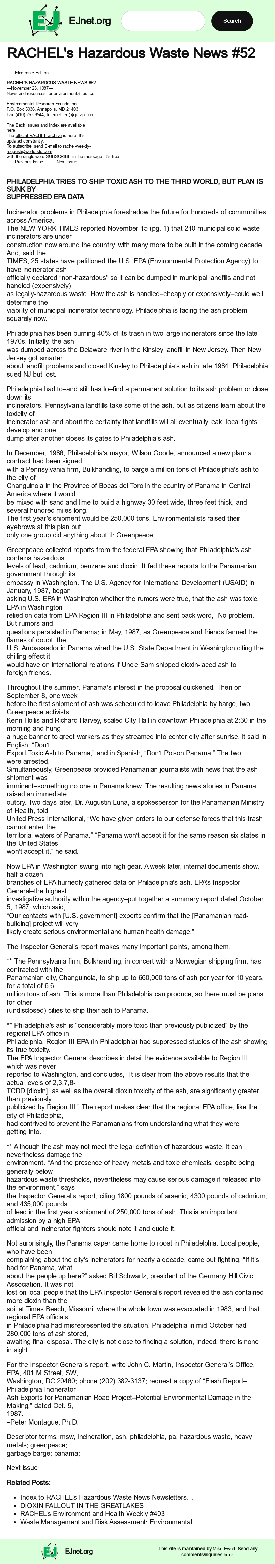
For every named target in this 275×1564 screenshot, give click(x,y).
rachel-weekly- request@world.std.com (49, 148)
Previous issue (29, 161)
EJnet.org (90, 21)
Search (232, 21)
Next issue (67, 161)
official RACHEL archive (39, 135)
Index (54, 125)
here (229, 1554)
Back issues (27, 125)
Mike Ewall (224, 1549)
